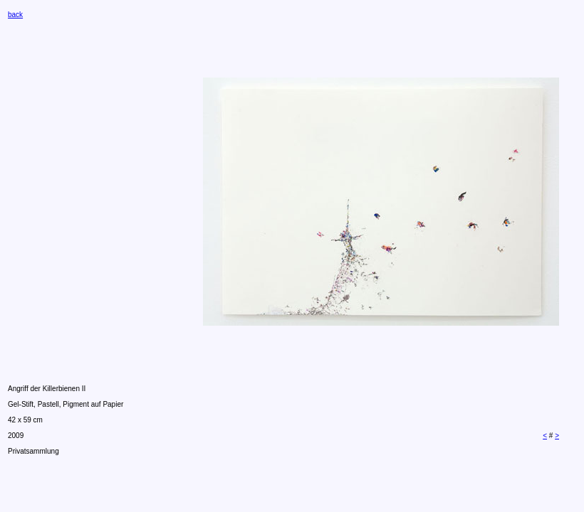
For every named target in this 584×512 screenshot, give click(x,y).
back (15, 14)
